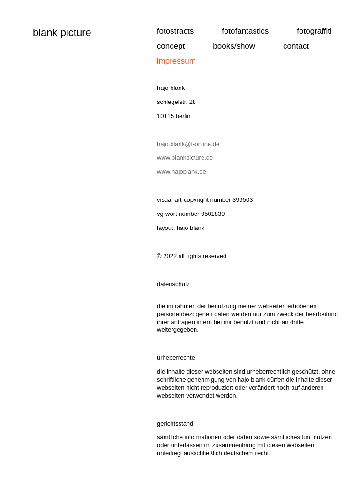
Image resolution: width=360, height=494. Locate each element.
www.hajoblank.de (181, 171)
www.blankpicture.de (186, 157)
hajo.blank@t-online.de (188, 143)
